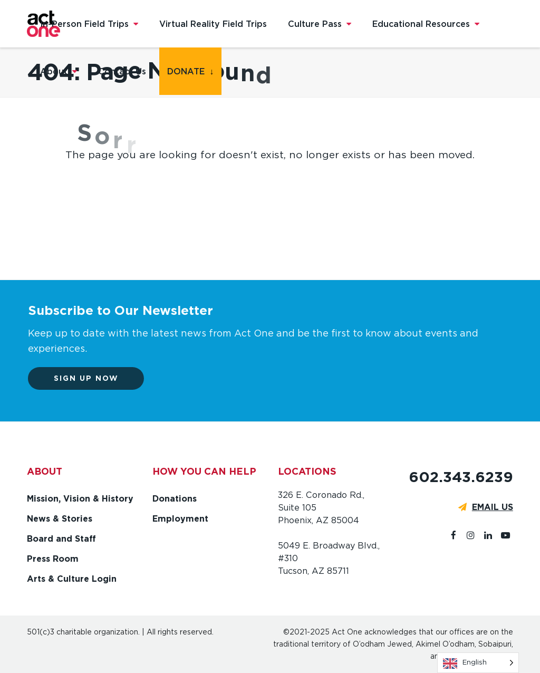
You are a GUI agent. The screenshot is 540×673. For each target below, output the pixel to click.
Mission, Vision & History (80, 499)
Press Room (53, 559)
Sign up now (91, 378)
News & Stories (59, 519)
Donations (174, 499)
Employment (180, 519)
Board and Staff (61, 539)
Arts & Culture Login (72, 579)
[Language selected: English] (478, 662)
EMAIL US (492, 507)
